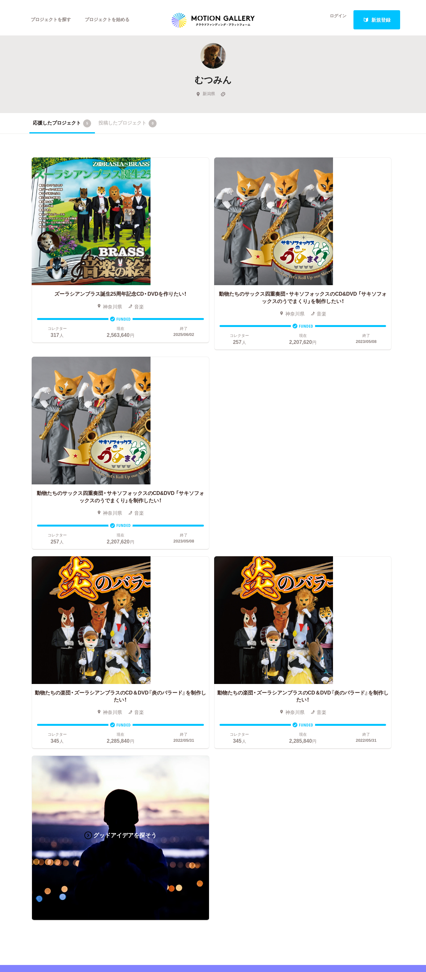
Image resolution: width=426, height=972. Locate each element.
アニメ (36, 666)
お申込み (210, 638)
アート (76, 647)
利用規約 (326, 685)
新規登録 (377, 19)
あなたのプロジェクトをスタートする (213, 582)
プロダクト (81, 676)
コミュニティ (43, 676)
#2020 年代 (329, 647)
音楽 (74, 657)
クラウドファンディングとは (232, 647)
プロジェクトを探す (52, 19)
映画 (34, 647)
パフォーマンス (86, 695)
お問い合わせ (331, 666)
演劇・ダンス (42, 685)
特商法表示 (329, 705)
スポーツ (39, 705)
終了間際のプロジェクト (149, 666)
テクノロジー (43, 695)
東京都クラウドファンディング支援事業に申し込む (251, 714)
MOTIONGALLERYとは (342, 638)
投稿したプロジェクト (127, 127)
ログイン (334, 19)
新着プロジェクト (144, 657)
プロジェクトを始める (112, 19)
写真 (34, 657)
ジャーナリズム (46, 714)
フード (76, 705)
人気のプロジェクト (146, 647)
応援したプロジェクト (62, 127)
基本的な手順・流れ (221, 657)
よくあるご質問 (334, 657)
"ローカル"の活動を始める (229, 695)
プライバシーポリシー (341, 695)
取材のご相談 (331, 676)
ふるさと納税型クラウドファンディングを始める (251, 705)
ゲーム (76, 666)
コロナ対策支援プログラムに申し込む (241, 724)
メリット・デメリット (224, 676)
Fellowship (212, 685)
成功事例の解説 (217, 666)
